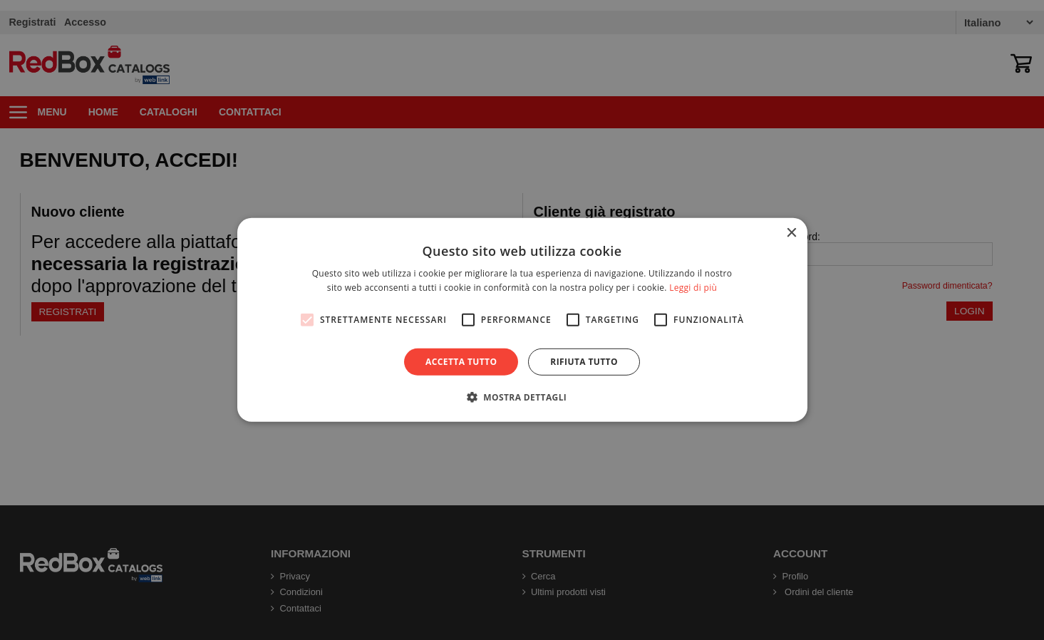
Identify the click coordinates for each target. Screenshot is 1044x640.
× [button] (791, 233)
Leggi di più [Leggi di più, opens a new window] (693, 288)
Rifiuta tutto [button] (584, 362)
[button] (522, 397)
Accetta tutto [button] (461, 362)
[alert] (522, 320)
